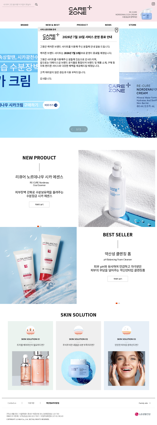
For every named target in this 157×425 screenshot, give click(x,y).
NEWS (108, 24)
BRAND (24, 24)
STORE (132, 24)
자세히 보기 (39, 204)
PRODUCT (82, 24)
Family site (143, 403)
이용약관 (31, 403)
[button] (38, 226)
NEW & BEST (53, 24)
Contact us (12, 403)
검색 (36, 4)
